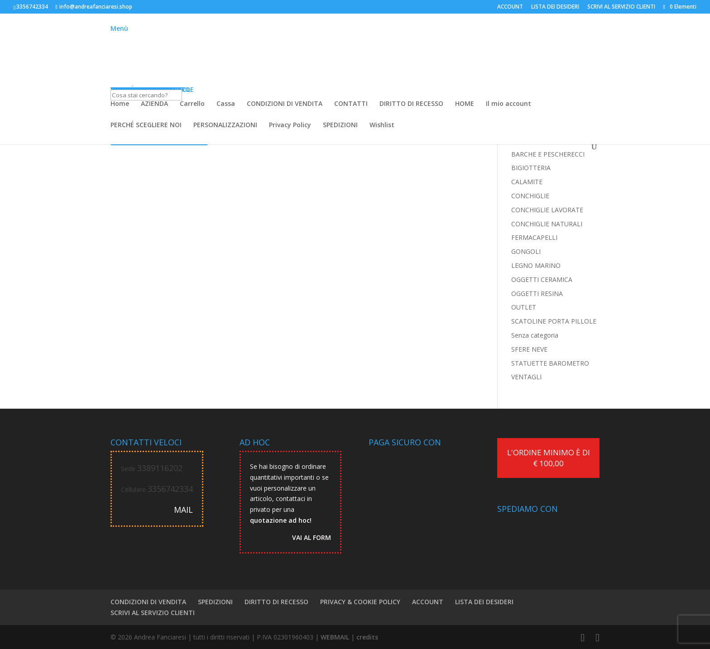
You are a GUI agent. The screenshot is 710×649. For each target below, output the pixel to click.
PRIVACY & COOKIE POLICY (360, 601)
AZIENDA (154, 104)
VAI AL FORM (311, 537)
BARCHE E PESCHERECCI (548, 154)
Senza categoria (534, 335)
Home (119, 104)
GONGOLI (526, 251)
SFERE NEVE (529, 349)
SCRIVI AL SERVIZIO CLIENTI (621, 7)
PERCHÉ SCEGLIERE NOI (146, 125)
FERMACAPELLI (534, 237)
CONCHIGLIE (530, 195)
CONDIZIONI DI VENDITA (284, 104)
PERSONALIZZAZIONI (225, 125)
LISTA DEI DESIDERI (555, 7)
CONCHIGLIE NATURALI (546, 224)
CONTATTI (351, 104)
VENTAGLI (526, 376)
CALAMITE (526, 181)
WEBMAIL (335, 637)
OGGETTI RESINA (537, 293)
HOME (464, 104)
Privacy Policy (290, 125)
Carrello (192, 104)
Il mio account (508, 104)
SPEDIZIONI (340, 125)
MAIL (183, 509)
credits (367, 637)
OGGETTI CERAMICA (541, 279)
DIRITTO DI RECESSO (411, 104)
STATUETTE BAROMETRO (550, 363)
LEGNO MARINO (536, 265)
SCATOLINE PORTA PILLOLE (553, 321)
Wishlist (381, 125)
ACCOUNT (510, 7)
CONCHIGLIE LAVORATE (547, 209)
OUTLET (523, 307)
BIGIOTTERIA (531, 167)
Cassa (225, 104)
